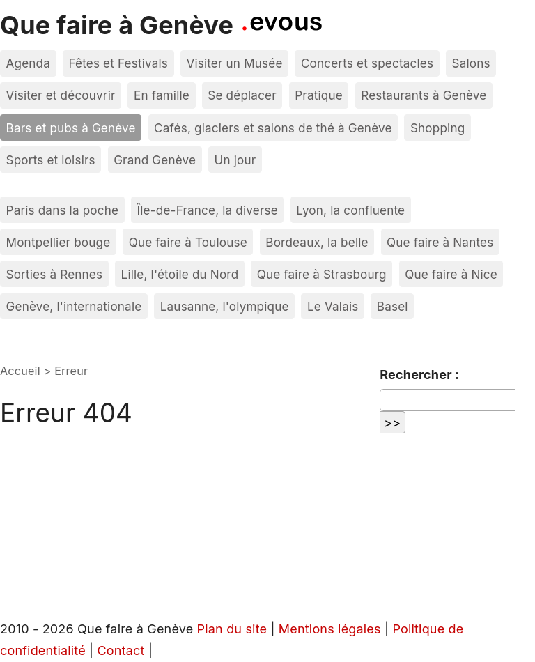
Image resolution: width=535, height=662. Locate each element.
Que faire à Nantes (440, 242)
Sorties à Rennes (54, 274)
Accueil (20, 371)
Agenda (28, 63)
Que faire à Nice (451, 274)
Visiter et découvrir (61, 95)
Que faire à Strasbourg (322, 274)
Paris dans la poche (62, 210)
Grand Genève (155, 160)
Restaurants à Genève (423, 95)
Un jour (235, 160)
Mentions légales (332, 629)
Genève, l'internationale (74, 306)
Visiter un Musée (234, 63)
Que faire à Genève (116, 25)
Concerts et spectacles (367, 63)
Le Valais (332, 306)
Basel (392, 306)
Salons (471, 63)
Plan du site (232, 629)
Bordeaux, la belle (316, 242)
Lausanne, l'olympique (224, 306)
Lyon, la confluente (350, 210)
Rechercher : (419, 374)
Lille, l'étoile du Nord (180, 274)
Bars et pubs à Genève (71, 128)
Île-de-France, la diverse (207, 210)
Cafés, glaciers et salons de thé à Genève (272, 128)
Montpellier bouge (58, 242)
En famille (161, 95)
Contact (123, 650)
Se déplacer (242, 95)
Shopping (437, 128)
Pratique (319, 95)
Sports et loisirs (50, 160)
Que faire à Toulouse (188, 242)
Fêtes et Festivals (118, 63)
